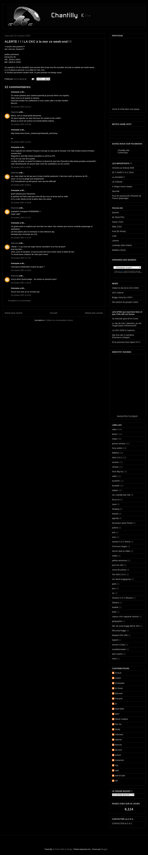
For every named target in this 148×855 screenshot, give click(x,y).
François (119, 698)
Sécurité (115, 191)
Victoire (115, 467)
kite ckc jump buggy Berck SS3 (125, 626)
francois (16, 79)
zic (113, 593)
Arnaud (118, 673)
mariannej (119, 760)
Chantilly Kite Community (123, 151)
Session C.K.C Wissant (122, 598)
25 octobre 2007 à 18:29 (21, 270)
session (115, 462)
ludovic (118, 755)
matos (114, 439)
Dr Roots (119, 688)
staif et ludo (120, 775)
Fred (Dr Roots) (119, 231)
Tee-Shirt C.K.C (119, 574)
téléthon (115, 453)
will (116, 781)
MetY (117, 714)
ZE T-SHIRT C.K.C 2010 (123, 172)
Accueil (53, 313)
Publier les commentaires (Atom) (59, 320)
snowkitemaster (119, 649)
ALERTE (116, 481)
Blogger (104, 849)
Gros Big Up (117, 471)
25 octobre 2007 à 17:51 (21, 258)
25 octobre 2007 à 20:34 (21, 295)
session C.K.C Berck (121, 542)
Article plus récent (13, 313)
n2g (116, 765)
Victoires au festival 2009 (123, 168)
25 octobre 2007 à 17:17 (21, 217)
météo (115, 556)
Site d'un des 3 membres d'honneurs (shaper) (123, 336)
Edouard (118, 693)
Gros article (117, 448)
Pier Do (118, 724)
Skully (117, 729)
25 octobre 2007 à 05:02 (21, 167)
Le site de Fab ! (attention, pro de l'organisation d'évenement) (126, 324)
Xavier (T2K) (117, 222)
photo (114, 434)
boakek (115, 607)
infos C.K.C (117, 457)
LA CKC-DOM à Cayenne (123, 330)
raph (117, 770)
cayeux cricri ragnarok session (125, 616)
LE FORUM (117, 182)
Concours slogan (119, 546)
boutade (115, 485)
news (114, 504)
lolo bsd (118, 750)
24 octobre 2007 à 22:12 (21, 107)
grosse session (118, 443)
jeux (114, 588)
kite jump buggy (119, 630)
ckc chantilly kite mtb (121, 495)
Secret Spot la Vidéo (121, 551)
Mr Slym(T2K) (118, 217)
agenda (115, 518)
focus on (116, 499)
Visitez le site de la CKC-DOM (125, 288)
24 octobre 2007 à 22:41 (21, 142)
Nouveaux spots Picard (122, 523)
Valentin (118, 739)
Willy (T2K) (117, 226)
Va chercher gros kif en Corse (125, 318)
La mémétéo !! (118, 177)
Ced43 (118, 678)
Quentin (115, 212)
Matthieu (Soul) (119, 250)
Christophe (120, 683)
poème (115, 528)
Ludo (114, 236)
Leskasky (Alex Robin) (122, 245)
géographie (117, 621)
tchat (122, 109)
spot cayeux (117, 654)
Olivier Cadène (121, 719)
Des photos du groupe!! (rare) (125, 302)
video (114, 429)
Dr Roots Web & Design (62, 849)
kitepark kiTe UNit (120, 635)
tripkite (115, 490)
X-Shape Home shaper (122, 186)
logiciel (115, 640)
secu (114, 537)
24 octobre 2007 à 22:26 (21, 124)
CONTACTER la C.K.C (122, 823)
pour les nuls (117, 565)
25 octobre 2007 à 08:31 (21, 185)
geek (114, 584)
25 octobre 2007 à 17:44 (21, 238)
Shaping (115, 509)
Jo (116, 704)
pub (113, 532)
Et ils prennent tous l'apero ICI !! (126, 342)
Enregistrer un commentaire (19, 300)
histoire (115, 514)
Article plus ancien (94, 313)
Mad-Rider (119, 709)
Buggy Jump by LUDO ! (122, 297)
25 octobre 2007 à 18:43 (21, 283)
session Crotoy (118, 644)
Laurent (115, 240)
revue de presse (119, 570)
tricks (114, 658)
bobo (114, 612)
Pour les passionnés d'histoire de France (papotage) (126, 197)
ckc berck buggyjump (121, 579)
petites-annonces (119, 560)
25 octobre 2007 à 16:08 (21, 203)
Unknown (119, 734)
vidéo (114, 476)
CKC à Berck (118, 293)
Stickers (115, 602)
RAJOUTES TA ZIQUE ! (127, 416)
